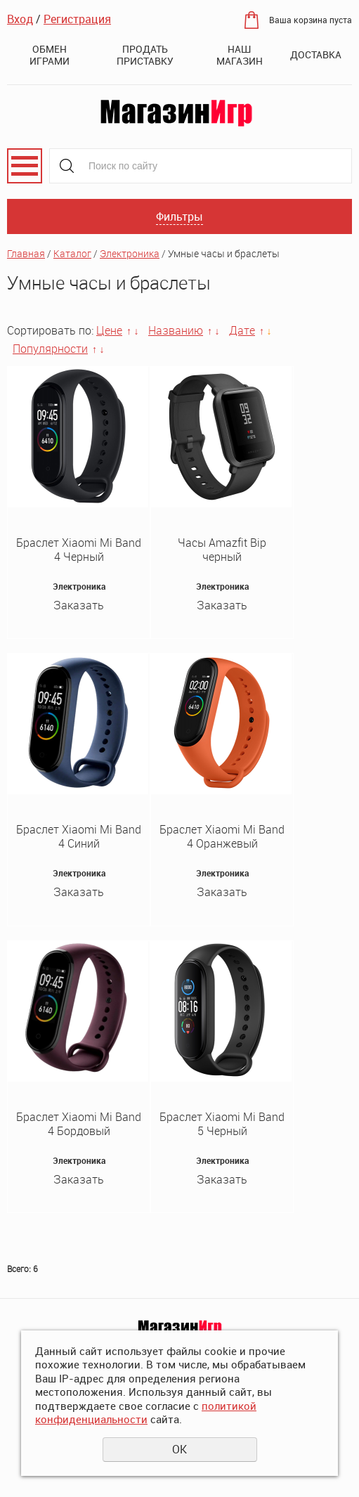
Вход (20, 19)
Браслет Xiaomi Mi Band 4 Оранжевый (222, 836)
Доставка (315, 54)
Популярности (50, 348)
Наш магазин (239, 54)
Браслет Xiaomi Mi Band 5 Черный (222, 1124)
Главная (26, 253)
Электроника (129, 253)
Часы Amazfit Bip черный (222, 550)
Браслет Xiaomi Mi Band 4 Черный (78, 550)
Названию (175, 330)
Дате (242, 330)
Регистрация (77, 19)
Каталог (72, 253)
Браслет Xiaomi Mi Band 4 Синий (78, 836)
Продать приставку (145, 54)
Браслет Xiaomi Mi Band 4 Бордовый (78, 1124)
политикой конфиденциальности (145, 1413)
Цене (109, 330)
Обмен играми (50, 54)
